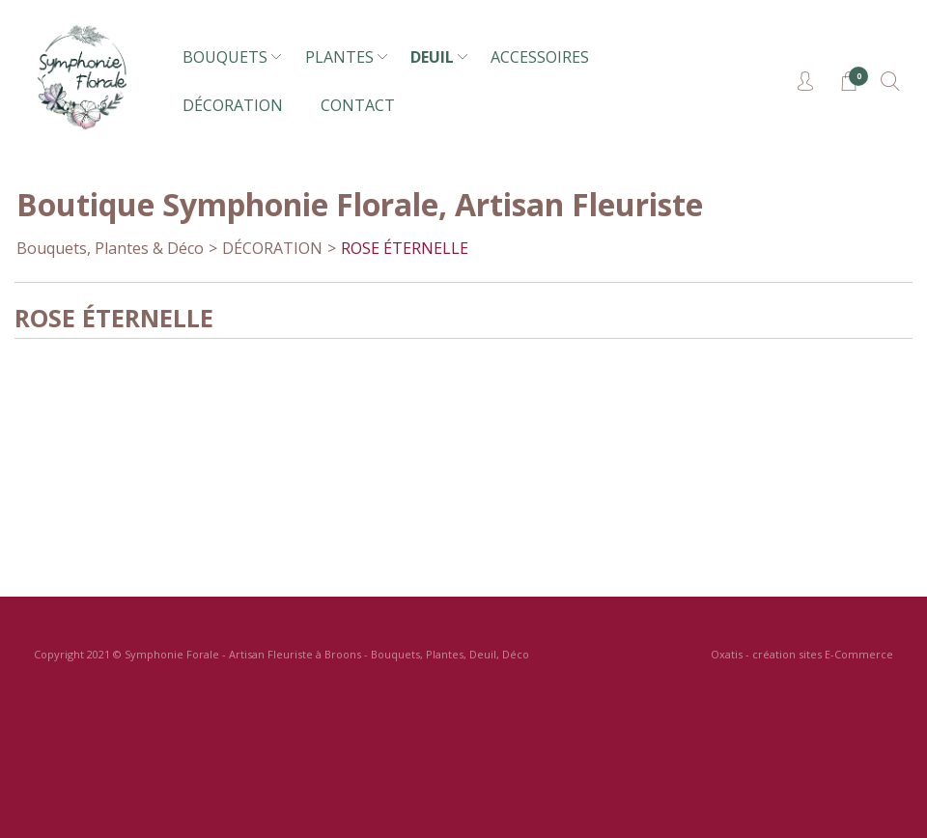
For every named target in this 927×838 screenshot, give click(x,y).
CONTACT (358, 105)
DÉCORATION (233, 105)
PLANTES (339, 57)
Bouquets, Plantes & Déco (110, 248)
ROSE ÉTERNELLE (404, 248)
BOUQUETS (225, 57)
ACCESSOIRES (540, 57)
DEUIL (432, 57)
